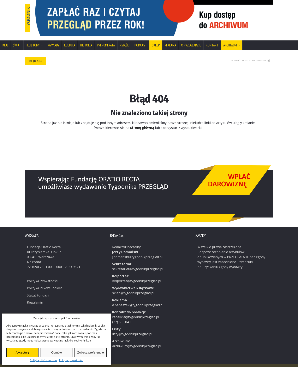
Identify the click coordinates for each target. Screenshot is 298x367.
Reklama (170, 40)
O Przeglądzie (191, 40)
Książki (125, 40)
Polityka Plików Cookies (45, 282)
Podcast (141, 40)
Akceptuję (22, 352)
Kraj (5, 40)
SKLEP (156, 40)
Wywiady (53, 40)
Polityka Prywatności (43, 275)
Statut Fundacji (38, 289)
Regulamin (35, 296)
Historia (86, 40)
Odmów (56, 352)
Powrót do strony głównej (250, 55)
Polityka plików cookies (43, 360)
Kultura (69, 40)
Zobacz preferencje (90, 352)
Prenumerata (106, 40)
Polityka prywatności (71, 360)
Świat (17, 40)
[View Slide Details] (169, 15)
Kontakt (212, 40)
